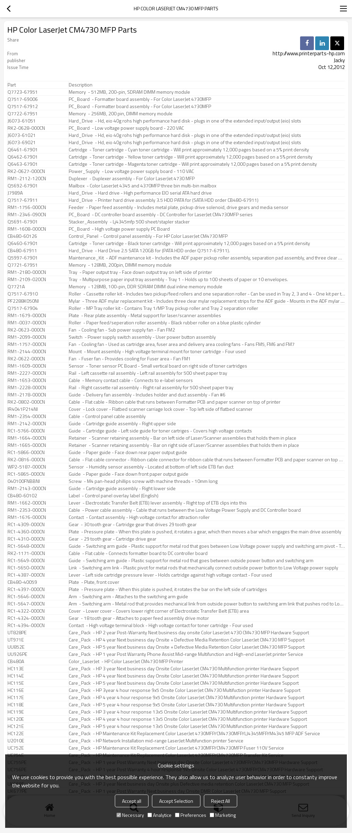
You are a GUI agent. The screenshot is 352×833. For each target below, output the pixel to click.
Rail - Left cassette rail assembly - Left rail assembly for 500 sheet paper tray (148, 373)
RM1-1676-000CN (27, 517)
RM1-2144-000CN (27, 351)
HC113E (16, 668)
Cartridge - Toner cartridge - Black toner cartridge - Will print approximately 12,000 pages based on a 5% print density (189, 243)
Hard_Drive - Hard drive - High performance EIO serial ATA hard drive (140, 192)
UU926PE (17, 654)
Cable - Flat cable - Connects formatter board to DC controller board (138, 553)
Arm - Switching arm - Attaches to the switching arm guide (128, 596)
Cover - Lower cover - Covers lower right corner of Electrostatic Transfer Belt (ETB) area (159, 611)
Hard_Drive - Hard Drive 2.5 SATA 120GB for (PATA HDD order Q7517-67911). (149, 250)
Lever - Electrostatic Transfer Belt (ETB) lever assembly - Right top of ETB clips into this (158, 502)
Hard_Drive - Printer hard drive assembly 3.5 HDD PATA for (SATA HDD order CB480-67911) (163, 200)
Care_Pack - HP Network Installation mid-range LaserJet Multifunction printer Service (156, 740)
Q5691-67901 (23, 221)
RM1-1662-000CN (27, 502)
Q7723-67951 (23, 92)
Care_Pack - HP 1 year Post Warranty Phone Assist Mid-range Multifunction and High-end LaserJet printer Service (186, 654)
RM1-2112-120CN (27, 178)
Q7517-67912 (23, 106)
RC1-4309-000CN (26, 524)
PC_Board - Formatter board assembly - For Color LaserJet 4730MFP (140, 99)
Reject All (220, 801)
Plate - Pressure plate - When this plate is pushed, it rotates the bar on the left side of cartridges (168, 589)
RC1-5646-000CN (26, 596)
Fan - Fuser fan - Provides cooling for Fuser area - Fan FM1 (130, 358)
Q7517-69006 (23, 99)
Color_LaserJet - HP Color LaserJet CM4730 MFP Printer (126, 661)
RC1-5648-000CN (26, 546)
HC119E (16, 711)
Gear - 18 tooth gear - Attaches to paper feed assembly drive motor (139, 618)
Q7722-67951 (23, 113)
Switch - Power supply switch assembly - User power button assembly (142, 337)
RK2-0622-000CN (26, 358)
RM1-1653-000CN (27, 380)
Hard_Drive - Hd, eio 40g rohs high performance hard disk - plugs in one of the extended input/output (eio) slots (185, 120)
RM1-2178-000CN (27, 394)
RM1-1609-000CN (27, 365)
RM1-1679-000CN (27, 315)
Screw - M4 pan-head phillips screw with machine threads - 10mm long (143, 481)
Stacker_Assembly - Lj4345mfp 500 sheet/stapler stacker (129, 221)
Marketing (223, 815)
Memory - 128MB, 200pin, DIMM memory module (120, 265)
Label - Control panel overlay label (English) (113, 495)
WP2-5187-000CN (27, 466)
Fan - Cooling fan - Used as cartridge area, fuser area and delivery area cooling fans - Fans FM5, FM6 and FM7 (182, 344)
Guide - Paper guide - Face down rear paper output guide (128, 452)
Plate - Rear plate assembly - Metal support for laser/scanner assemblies (145, 315)
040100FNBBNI (24, 481)
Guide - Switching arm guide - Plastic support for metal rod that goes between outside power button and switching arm (191, 560)
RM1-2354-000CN (27, 416)
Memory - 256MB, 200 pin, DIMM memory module (121, 113)
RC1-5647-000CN (26, 603)
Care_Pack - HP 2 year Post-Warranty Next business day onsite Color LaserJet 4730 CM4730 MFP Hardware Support (189, 632)
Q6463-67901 (23, 164)
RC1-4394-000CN (26, 625)
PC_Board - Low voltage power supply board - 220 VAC (126, 128)
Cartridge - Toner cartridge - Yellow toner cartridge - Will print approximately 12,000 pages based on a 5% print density (190, 156)
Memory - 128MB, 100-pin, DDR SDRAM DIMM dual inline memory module (145, 286)
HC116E (16, 690)
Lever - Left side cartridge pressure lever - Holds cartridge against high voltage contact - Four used (170, 574)
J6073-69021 (22, 142)
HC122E (16, 733)
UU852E (16, 647)
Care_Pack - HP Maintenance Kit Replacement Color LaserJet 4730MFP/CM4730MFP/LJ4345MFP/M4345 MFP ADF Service (194, 733)
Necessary (130, 815)
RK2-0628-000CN (26, 128)
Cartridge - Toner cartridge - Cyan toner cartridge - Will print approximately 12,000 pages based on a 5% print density (189, 149)
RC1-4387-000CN (26, 574)
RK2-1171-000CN (26, 553)
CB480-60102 (22, 495)
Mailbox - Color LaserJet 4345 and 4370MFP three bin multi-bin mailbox (142, 185)
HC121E (16, 726)
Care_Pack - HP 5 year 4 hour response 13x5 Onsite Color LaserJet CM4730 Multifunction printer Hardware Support (188, 726)
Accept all (131, 801)
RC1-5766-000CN (26, 430)
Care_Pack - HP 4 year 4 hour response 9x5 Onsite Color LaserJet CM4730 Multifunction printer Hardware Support (186, 697)
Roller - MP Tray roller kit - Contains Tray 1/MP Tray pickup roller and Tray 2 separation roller (163, 308)
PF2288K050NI (23, 301)
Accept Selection (176, 801)
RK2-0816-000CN (26, 459)
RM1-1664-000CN (27, 438)
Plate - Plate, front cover (94, 582)
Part (12, 84)
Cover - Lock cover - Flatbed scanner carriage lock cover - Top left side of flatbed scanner (161, 409)
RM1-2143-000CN (27, 488)
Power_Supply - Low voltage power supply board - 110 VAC (131, 171)
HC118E (16, 704)
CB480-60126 (22, 236)
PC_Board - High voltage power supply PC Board (119, 228)
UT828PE (17, 632)
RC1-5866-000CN (26, 452)
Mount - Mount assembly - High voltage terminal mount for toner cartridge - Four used (157, 351)
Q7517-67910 (23, 293)
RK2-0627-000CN (26, 171)
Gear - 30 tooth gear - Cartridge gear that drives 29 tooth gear (133, 524)
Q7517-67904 (23, 308)
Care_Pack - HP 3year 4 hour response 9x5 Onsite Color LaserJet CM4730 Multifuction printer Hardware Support (184, 690)
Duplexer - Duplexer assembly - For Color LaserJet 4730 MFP (132, 178)
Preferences (190, 815)
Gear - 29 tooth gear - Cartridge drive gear (112, 538)
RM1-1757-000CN (27, 344)
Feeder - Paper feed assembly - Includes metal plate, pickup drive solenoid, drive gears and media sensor (178, 207)
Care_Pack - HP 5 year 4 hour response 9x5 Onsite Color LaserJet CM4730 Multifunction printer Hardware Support (186, 704)
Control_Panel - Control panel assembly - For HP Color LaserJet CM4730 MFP (148, 236)
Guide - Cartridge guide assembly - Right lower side (122, 488)
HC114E (16, 675)
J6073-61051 (22, 120)
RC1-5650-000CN (26, 567)
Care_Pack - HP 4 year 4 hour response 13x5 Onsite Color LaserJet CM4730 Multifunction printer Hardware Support (188, 719)
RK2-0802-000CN (26, 401)
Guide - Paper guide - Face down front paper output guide (128, 474)
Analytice (159, 815)
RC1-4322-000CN (26, 611)
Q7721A (16, 286)
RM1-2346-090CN (27, 214)
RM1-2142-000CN (27, 423)
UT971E (16, 639)
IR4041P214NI (23, 409)
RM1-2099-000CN (27, 337)
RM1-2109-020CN (27, 279)
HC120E (16, 719)
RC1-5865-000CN (26, 474)
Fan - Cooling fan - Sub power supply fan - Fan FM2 (122, 329)
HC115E (16, 683)
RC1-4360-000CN (26, 531)
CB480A (16, 661)
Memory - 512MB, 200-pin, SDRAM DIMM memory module (129, 92)
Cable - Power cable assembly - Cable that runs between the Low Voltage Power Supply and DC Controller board (185, 510)
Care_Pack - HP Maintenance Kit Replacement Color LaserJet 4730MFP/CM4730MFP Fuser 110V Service (176, 747)
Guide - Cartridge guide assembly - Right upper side (122, 423)
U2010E (16, 740)
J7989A (15, 192)
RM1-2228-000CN (27, 387)
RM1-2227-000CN (27, 373)
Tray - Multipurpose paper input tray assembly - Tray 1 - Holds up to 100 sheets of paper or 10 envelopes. (178, 279)
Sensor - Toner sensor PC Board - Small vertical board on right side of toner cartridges (158, 365)
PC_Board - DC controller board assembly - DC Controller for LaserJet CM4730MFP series (161, 214)
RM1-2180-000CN (27, 272)
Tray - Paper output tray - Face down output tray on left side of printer (140, 272)
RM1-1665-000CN (27, 445)
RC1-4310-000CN (26, 538)
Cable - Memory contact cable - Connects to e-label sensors (131, 380)
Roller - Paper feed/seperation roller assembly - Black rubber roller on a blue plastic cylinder (165, 322)
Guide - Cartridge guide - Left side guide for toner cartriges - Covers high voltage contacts (160, 430)
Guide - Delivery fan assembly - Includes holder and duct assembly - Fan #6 (147, 394)
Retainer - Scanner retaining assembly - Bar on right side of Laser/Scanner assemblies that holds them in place (184, 445)
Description (80, 84)
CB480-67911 (22, 250)
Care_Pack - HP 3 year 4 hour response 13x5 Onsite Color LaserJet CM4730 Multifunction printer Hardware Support (188, 711)
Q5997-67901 (23, 257)
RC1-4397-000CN (26, 589)
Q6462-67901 (23, 156)
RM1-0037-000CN (27, 322)
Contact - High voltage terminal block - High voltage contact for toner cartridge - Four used (161, 625)
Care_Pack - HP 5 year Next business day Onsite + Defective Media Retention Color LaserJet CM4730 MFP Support (187, 647)
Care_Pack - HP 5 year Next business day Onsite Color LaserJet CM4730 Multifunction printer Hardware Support (184, 683)
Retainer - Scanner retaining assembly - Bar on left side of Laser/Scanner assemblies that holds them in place (182, 438)
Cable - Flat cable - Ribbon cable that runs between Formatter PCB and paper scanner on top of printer (174, 401)
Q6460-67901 (23, 243)
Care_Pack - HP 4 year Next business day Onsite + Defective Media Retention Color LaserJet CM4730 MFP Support (187, 639)
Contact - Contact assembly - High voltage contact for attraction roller (139, 517)
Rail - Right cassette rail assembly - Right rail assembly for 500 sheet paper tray (151, 387)
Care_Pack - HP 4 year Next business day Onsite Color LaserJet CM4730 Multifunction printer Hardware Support (184, 675)
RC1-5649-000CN (26, 560)
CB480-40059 (22, 582)
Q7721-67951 (23, 265)
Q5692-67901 (23, 185)
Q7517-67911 (23, 200)
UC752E (16, 747)
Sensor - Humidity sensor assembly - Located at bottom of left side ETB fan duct (151, 466)
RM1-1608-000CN (27, 228)
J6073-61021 (22, 135)
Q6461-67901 (23, 149)
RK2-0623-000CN (26, 329)
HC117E (16, 697)
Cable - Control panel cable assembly (107, 416)
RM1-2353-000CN (27, 510)
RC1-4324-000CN (26, 618)
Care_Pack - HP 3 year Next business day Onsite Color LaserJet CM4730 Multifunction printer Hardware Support (184, 668)
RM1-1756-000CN (27, 207)
